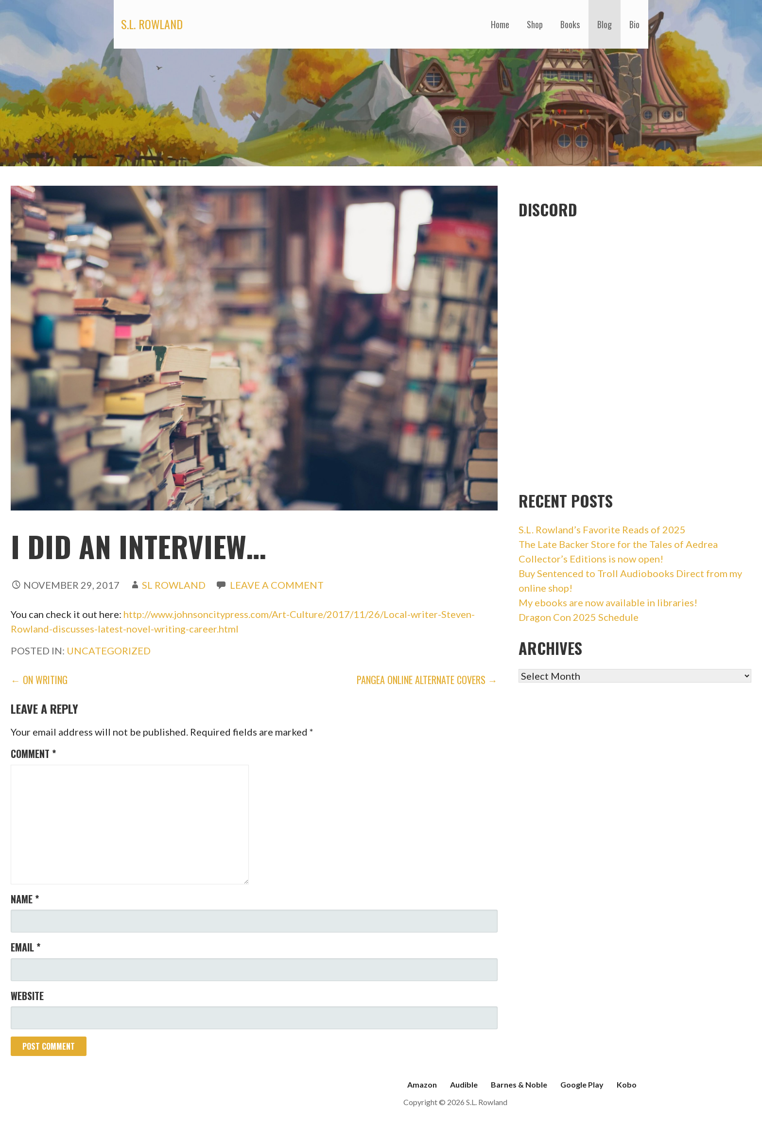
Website (27, 995)
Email (25, 947)
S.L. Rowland (152, 24)
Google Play (582, 1084)
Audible (464, 1084)
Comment (33, 753)
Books (570, 24)
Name (25, 899)
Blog (604, 24)
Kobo (627, 1084)
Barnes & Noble (519, 1084)
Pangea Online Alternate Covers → (427, 679)
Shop (535, 24)
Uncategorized (109, 650)
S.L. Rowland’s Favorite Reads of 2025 (602, 529)
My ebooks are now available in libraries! (608, 602)
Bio (634, 24)
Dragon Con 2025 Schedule (579, 617)
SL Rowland (174, 585)
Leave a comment (277, 585)
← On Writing (39, 679)
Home (500, 24)
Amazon (422, 1084)
